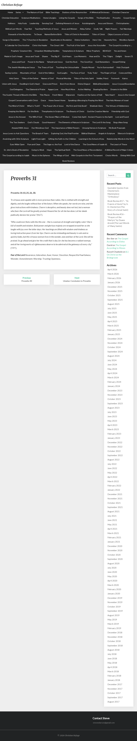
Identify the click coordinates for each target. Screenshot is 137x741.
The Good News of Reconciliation (87, 150)
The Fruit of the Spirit (75, 45)
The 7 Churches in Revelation (35, 40)
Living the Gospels (67, 18)
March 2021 (113, 533)
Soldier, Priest (102, 78)
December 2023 (114, 390)
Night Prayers (111, 29)
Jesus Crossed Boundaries (123, 84)
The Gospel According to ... (120, 45)
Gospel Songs (129, 18)
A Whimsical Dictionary (99, 12)
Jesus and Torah (32, 56)
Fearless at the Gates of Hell (90, 95)
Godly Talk (98, 29)
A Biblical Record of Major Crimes (119, 150)
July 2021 (111, 516)
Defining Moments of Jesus (67, 23)
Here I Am (97, 40)
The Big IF (55, 56)
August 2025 (113, 304)
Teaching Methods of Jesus (47, 29)
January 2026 (113, 282)
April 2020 (112, 580)
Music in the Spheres (41, 155)
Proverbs (117, 18)
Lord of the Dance (72, 144)
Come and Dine (125, 73)
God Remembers (102, 62)
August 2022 (113, 459)
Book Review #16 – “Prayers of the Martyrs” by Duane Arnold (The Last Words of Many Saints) (118, 220)
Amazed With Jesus (20, 128)
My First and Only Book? (76, 106)
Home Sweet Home (57, 100)
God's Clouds (33, 122)
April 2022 (112, 477)
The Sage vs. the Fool (52, 144)
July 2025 (111, 308)
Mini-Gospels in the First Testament (87, 155)
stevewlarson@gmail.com (104, 722)
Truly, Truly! (92, 73)
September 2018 (115, 645)
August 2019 (113, 615)
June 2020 (112, 572)
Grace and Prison (50, 84)
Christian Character (120, 12)
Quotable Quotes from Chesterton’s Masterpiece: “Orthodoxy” (117, 192)
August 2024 (113, 356)
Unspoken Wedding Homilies (47, 51)
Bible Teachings (52, 12)
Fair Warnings (126, 29)
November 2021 (114, 498)
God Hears (66, 56)
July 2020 (111, 567)
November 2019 (114, 602)
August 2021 (113, 511)
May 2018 (112, 662)
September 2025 (115, 299)
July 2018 (111, 654)
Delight (119, 56)
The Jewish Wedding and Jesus (21, 67)
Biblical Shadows (89, 133)
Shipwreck (70, 95)
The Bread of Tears (40, 133)
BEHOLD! (107, 51)
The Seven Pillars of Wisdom (57, 117)
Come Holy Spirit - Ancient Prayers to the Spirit (92, 117)
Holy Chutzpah (123, 67)
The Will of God (35, 117)
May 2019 (112, 619)
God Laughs (62, 73)
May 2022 (112, 472)
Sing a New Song (120, 122)
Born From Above (67, 84)
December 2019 (114, 598)
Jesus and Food (18, 62)
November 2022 (114, 446)
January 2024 (113, 386)
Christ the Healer (39, 45)
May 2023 (112, 421)
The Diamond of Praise (35, 89)
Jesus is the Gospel (126, 95)
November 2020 (114, 550)
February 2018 (114, 675)
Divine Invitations (82, 40)
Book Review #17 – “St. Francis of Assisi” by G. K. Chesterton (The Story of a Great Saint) (118, 205)
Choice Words (111, 155)
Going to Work (37, 150)
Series (18, 12)
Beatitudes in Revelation (61, 40)
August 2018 (113, 650)
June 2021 (112, 520)
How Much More (68, 89)
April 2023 (112, 425)
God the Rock (71, 62)
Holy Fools (22, 23)
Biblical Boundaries (101, 84)
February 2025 (114, 330)
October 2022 (114, 451)
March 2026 (113, 273)
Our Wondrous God (40, 128)
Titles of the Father (30, 78)
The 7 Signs (108, 56)
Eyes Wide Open (17, 144)
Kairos (125, 78)
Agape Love (53, 89)
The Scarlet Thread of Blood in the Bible (19, 95)
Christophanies (122, 23)
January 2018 (113, 680)
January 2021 (113, 541)
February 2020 (114, 589)
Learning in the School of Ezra (91, 139)
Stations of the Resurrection (74, 12)
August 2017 (113, 701)
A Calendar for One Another (17, 45)
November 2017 (114, 688)
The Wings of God (61, 155)
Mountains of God (28, 73)
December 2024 (114, 338)
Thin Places (45, 95)
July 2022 (111, 464)
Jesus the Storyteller (97, 45)
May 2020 (112, 576)
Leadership (34, 23)
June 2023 (112, 416)
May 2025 (112, 317)
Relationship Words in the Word (120, 139)
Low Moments (80, 56)
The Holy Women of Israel (117, 100)
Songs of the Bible (86, 18)
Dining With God (127, 155)
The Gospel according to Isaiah (15, 155)
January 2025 (113, 334)
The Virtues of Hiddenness (117, 106)
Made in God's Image (13, 56)
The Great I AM (57, 45)
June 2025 (112, 312)
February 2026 (114, 278)
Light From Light (39, 139)
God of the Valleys (46, 73)
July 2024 (111, 360)
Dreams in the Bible (119, 89)
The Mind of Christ (16, 106)
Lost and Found (122, 117)
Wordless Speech (127, 40)
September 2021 (115, 507)
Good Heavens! (48, 122)
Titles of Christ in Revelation (76, 34)
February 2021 (114, 537)
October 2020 (114, 555)
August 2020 (113, 563)
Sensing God (47, 23)
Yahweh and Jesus (55, 62)
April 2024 (112, 373)
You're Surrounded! (105, 67)
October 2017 (114, 693)
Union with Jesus (9, 84)
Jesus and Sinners (105, 23)
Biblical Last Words (14, 29)
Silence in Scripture (126, 133)
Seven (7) (129, 56)
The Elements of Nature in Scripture (73, 122)
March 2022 (113, 481)
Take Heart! (110, 95)
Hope (49, 150)
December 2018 (114, 632)
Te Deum (38, 34)
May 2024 (112, 369)
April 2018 (112, 667)
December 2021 (114, 494)
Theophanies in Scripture (52, 111)
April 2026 (112, 269)
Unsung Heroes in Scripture (94, 128)
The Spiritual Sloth (62, 150)
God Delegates (16, 89)
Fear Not (28, 29)
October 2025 (114, 295)
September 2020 (115, 559)
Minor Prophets (93, 51)
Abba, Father (85, 29)
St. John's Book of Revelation (16, 150)
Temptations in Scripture (73, 51)
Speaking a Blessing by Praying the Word (85, 100)
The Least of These (118, 144)
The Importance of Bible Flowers (65, 128)
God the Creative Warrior (98, 111)
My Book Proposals (117, 128)
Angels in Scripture (107, 133)
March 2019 (113, 624)
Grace (43, 100)
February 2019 (114, 628)
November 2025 (114, 291)
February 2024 (114, 382)
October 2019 (114, 606)
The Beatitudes (103, 18)
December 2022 (114, 442)
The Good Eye (86, 62)
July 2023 (111, 412)
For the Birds (33, 111)
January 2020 (113, 593)
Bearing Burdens (100, 89)
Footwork (115, 78)
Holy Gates (14, 78)
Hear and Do (94, 56)
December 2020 (114, 546)
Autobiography (88, 23)
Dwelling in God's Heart (30, 84)
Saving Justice (11, 73)
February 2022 (114, 485)
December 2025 (114, 287)
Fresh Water (57, 95)
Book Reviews (68, 161)
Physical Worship (63, 78)
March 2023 (113, 429)
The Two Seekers (17, 122)
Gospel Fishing (119, 62)
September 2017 (115, 697)
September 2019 (115, 611)
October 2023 (114, 399)
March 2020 (113, 585)
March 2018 (113, 671)
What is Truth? (33, 106)
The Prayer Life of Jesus (53, 106)
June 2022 (112, 468)
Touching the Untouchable (67, 67)
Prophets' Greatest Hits (21, 51)
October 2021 (114, 503)
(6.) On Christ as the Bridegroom (118, 254)
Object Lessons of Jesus (118, 34)
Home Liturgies (49, 18)
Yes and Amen (120, 51)
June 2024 (112, 364)
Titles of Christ (98, 34)
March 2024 (113, 377)
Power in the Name (36, 62)
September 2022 (115, 455)
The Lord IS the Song (101, 122)
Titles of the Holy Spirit (84, 78)
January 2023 (113, 438)
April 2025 (112, 321)
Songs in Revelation (11, 40)
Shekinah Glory (96, 106)
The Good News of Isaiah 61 (95, 144)
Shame (45, 56)
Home (10, 12)
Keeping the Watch (16, 111)
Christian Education (10, 18)
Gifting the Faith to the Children (62, 139)
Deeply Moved (88, 67)
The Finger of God (108, 73)
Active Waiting (84, 89)
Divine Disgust (84, 84)
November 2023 (114, 395)
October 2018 (114, 641)
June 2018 (112, 658)
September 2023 (115, 403)
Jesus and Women (69, 29)
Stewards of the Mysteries (19, 34)
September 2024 (115, 351)
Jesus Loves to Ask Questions (16, 133)
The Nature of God (35, 12)
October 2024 (114, 347)
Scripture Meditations (31, 18)
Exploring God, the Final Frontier (65, 133)
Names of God (47, 78)
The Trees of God (45, 67)
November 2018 (114, 637)
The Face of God (77, 73)
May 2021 (112, 524)
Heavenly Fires (110, 40)
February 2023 (114, 433)
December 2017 (114, 684)
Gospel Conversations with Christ (23, 100)
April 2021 (112, 529)
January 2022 (113, 490)
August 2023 (113, 407)
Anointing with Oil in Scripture (16, 139)
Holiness (11, 23)
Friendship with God (120, 111)
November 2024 (114, 343)
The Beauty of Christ (75, 111)
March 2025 (113, 325)
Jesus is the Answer (17, 117)
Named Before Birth (53, 34)
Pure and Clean (33, 144)
